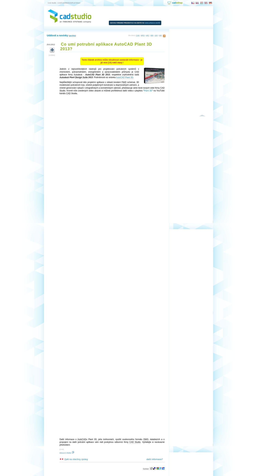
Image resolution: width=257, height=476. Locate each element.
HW (160, 35)
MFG (143, 35)
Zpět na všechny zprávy (74, 459)
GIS (156, 35)
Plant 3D (148, 90)
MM (152, 35)
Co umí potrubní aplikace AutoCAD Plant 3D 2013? (106, 46)
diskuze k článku (67, 453)
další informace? (154, 459)
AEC (147, 35)
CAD (138, 35)
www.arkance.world (152, 23)
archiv (72, 35)
